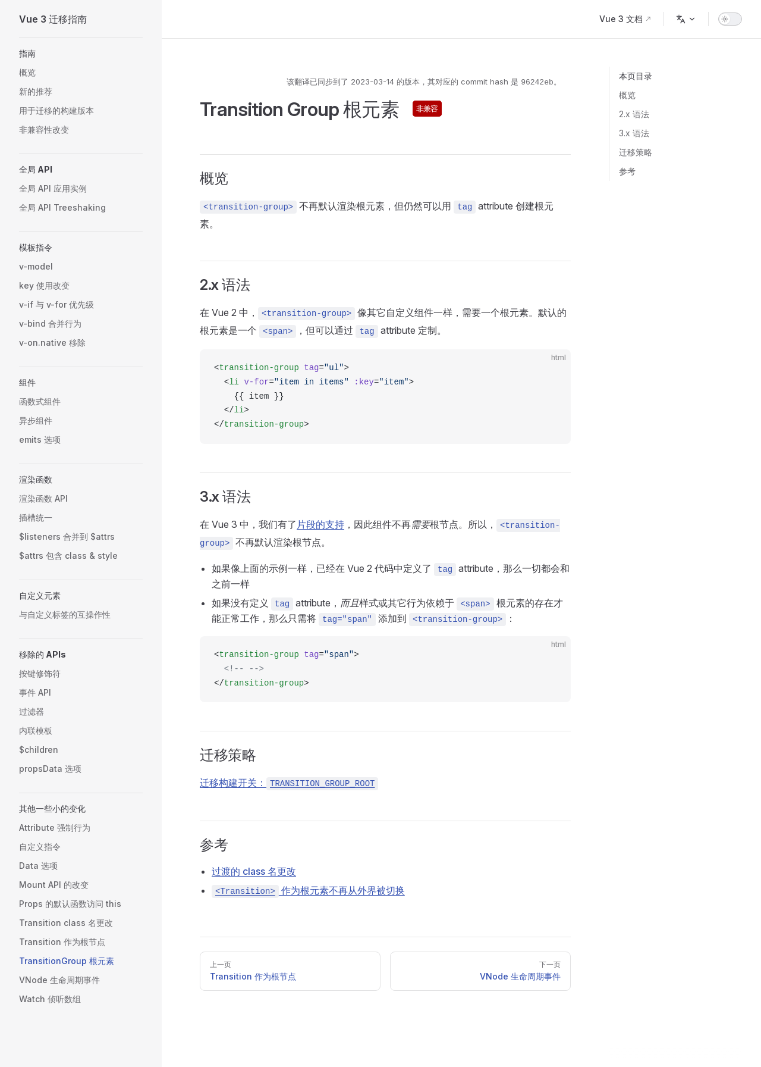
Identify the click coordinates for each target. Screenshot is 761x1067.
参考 (627, 171)
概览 (627, 95)
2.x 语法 (634, 114)
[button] (81, 53)
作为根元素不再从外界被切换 (308, 890)
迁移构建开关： (289, 782)
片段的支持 (320, 524)
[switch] (730, 19)
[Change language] (686, 19)
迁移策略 (635, 152)
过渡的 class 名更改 (254, 871)
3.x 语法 (634, 133)
